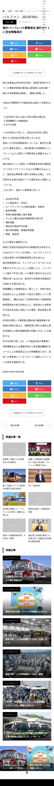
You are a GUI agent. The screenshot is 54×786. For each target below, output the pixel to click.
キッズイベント (10, 714)
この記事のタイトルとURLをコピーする (27, 73)
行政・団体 (9, 22)
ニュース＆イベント (11, 558)
